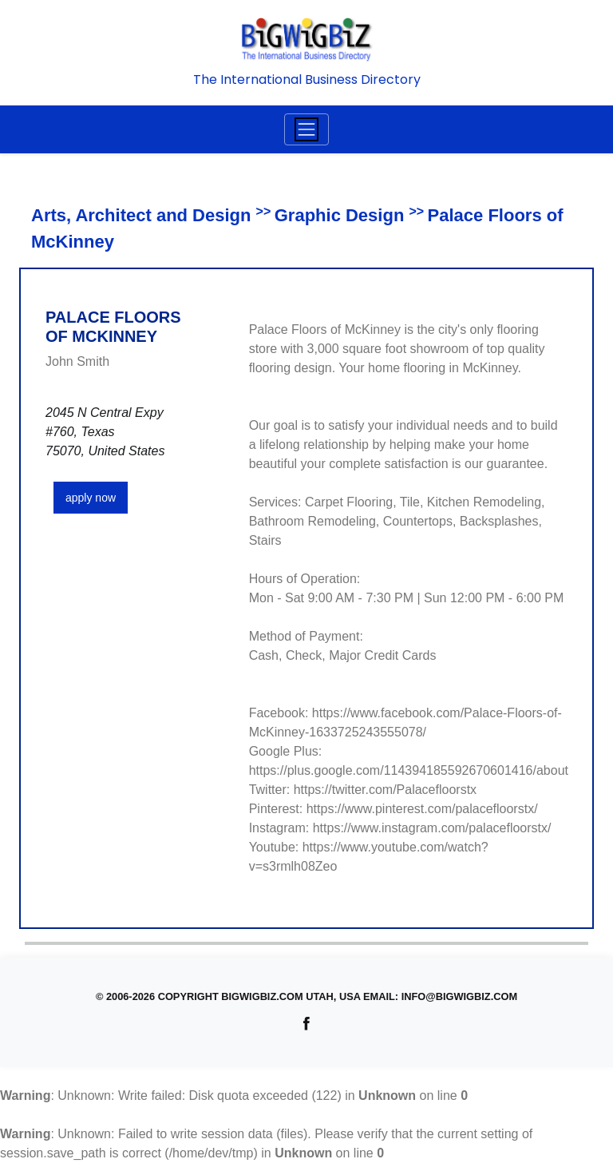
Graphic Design (340, 215)
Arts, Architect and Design (141, 215)
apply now (90, 497)
